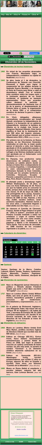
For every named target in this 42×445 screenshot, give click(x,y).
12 (22, 249)
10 (11, 249)
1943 (3, 80)
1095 (3, 209)
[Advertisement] (21, 34)
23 (5, 254)
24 (11, 254)
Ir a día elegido (29, 56)
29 (38, 254)
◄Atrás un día (15, 60)
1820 (3, 285)
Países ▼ (26, 15)
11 (16, 249)
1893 (3, 140)
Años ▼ (17, 15)
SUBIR (21, 442)
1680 (3, 368)
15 (38, 249)
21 (32, 252)
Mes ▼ (9, 15)
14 (32, 249)
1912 (3, 117)
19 (22, 252)
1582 (3, 182)
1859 (3, 355)
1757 (3, 294)
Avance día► (27, 60)
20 (27, 252)
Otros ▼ (35, 15)
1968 (3, 328)
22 (38, 252)
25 (16, 254)
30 (5, 257)
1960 (3, 71)
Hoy (2, 15)
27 (27, 254)
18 (16, 252)
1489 (3, 307)
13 (27, 249)
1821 (3, 159)
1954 (3, 337)
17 (11, 252)
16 (5, 252)
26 (22, 254)
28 (32, 254)
